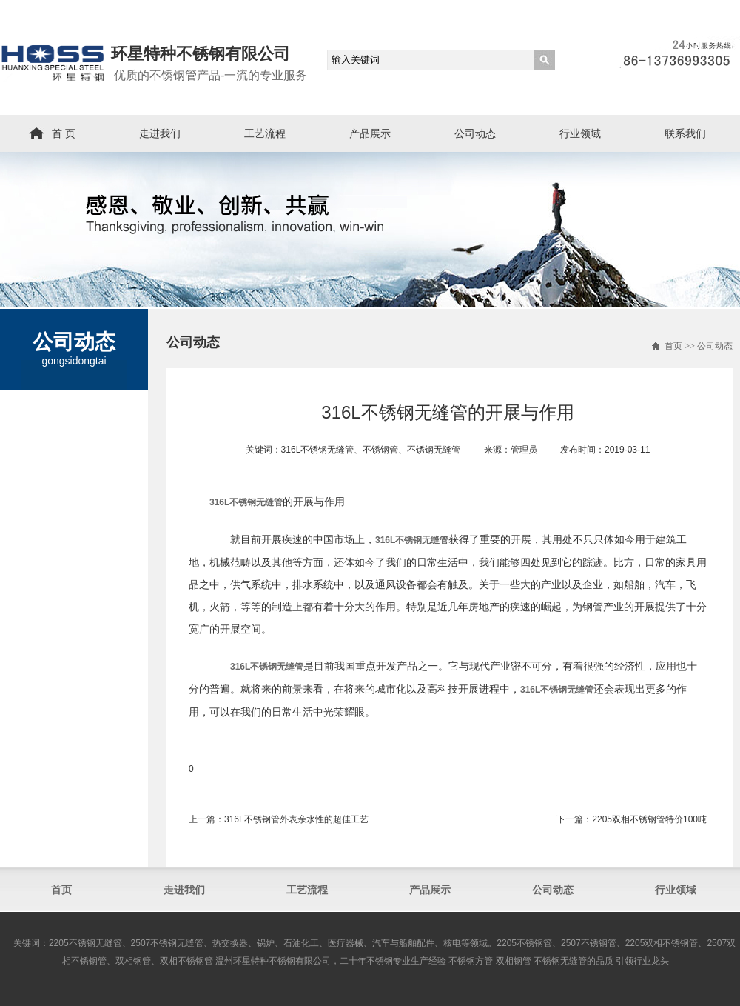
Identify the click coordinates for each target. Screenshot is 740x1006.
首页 (673, 346)
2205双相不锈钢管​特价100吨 (649, 819)
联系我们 (685, 133)
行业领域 (580, 133)
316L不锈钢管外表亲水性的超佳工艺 (296, 819)
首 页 (63, 133)
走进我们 (160, 133)
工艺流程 (265, 133)
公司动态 (475, 133)
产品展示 (370, 133)
